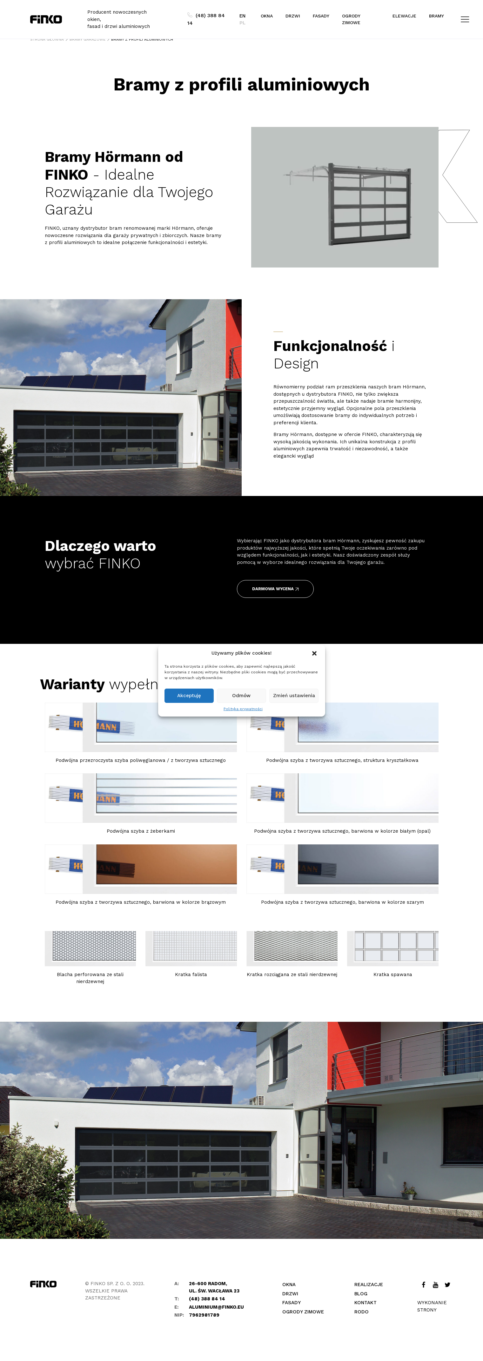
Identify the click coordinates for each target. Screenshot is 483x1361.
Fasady (321, 15)
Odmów (241, 695)
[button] (315, 653)
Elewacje (404, 15)
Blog (360, 1294)
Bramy (436, 15)
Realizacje (368, 1284)
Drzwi (292, 15)
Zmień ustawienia (294, 695)
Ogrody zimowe (351, 19)
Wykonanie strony (432, 1306)
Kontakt (365, 1302)
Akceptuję (189, 695)
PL (242, 23)
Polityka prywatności (243, 709)
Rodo (361, 1312)
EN (242, 16)
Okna (267, 15)
